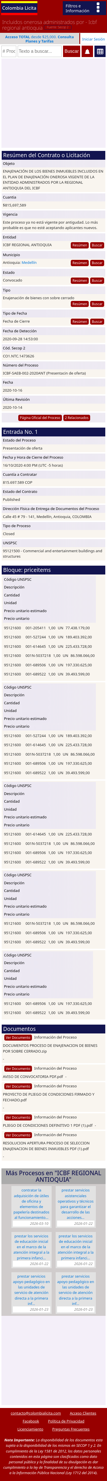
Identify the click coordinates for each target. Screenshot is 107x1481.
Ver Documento (18, 1037)
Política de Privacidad (66, 1421)
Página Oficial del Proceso (40, 417)
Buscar (97, 245)
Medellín (29, 262)
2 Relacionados (77, 417)
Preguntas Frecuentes (71, 1429)
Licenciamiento (30, 1429)
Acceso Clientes (83, 1413)
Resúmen (79, 245)
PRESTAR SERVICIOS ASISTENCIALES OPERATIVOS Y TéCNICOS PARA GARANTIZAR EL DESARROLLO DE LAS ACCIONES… (76, 1203)
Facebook (31, 1421)
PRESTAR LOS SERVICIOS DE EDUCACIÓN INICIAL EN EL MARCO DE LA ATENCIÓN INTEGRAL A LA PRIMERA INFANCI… (31, 1247)
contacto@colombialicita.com (36, 1413)
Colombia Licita (19, 8)
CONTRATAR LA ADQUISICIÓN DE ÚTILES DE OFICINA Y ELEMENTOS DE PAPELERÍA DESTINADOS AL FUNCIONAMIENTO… (31, 1203)
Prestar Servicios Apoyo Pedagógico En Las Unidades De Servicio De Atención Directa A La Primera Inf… (31, 1290)
